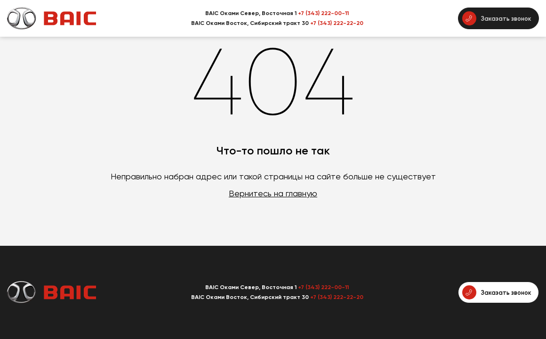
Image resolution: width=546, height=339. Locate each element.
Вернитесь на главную (273, 193)
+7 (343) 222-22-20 (336, 23)
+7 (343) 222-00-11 (323, 13)
